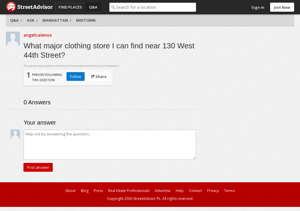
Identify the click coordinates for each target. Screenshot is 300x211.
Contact (195, 190)
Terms (229, 190)
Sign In (257, 7)
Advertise (163, 190)
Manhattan (55, 20)
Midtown (86, 20)
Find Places (70, 7)
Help (180, 190)
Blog (84, 190)
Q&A (93, 7)
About (70, 190)
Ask (30, 20)
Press (98, 190)
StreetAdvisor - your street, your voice (29, 7)
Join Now (282, 7)
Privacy (213, 190)
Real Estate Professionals (128, 190)
